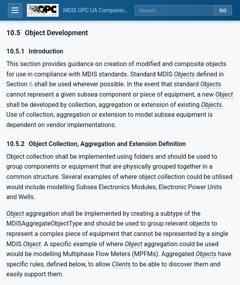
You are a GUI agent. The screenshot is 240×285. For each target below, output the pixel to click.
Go (223, 10)
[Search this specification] (174, 10)
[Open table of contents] (15, 10)
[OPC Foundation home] (43, 10)
